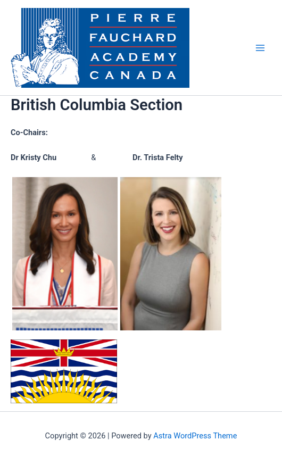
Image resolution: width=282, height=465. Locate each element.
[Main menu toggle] (260, 48)
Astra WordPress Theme (195, 436)
